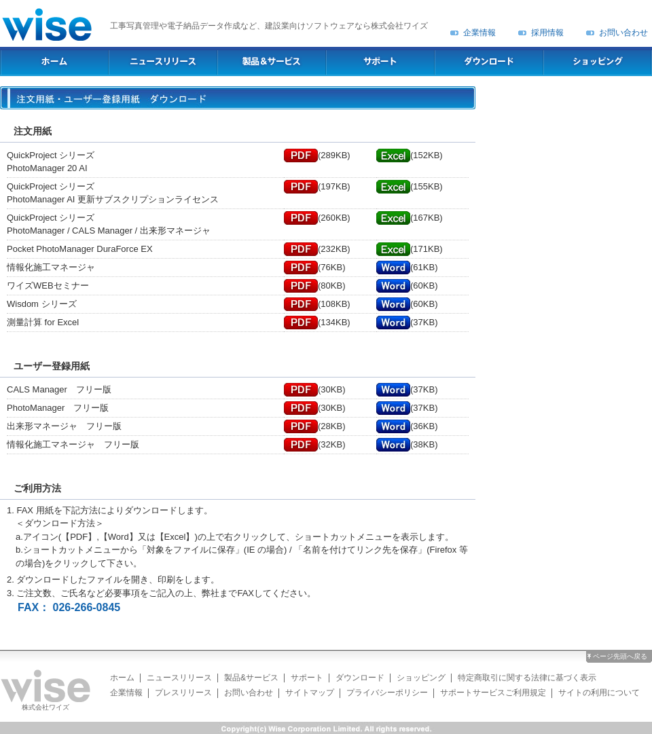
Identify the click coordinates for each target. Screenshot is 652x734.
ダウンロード (360, 677)
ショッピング (421, 677)
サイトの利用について (599, 692)
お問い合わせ (623, 32)
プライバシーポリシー (387, 692)
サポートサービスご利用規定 (493, 692)
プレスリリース (183, 692)
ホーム (122, 677)
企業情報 (479, 32)
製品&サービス (251, 677)
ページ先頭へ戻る (620, 656)
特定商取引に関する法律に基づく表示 (527, 677)
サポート (307, 677)
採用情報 (547, 32)
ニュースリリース (179, 677)
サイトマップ (309, 692)
